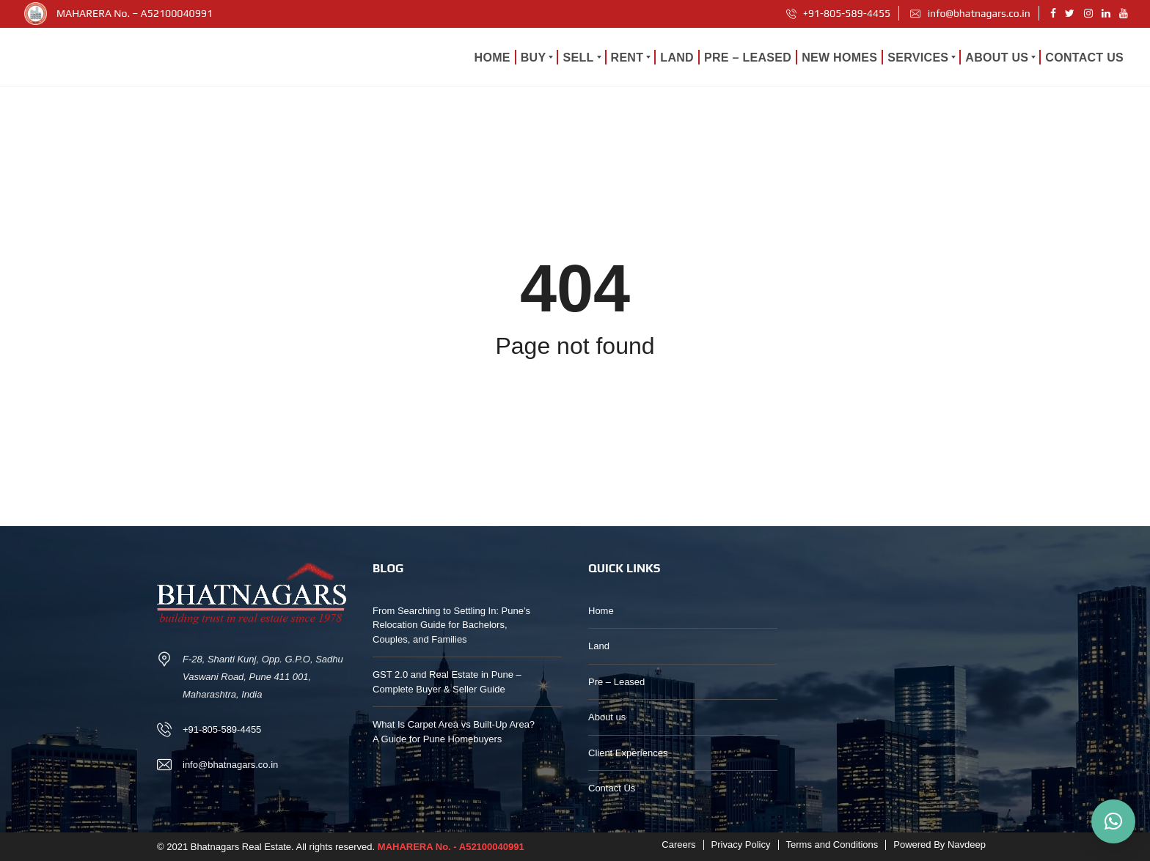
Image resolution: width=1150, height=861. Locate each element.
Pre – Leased (616, 681)
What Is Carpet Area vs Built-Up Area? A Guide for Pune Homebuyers (454, 731)
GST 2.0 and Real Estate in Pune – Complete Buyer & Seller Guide (447, 682)
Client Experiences (627, 752)
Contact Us (611, 788)
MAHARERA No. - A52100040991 (451, 846)
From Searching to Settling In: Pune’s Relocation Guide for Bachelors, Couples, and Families (451, 625)
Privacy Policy (741, 844)
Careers (678, 844)
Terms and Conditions (832, 844)
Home (601, 610)
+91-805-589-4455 (838, 13)
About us (607, 717)
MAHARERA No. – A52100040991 (134, 13)
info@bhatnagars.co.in (970, 13)
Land (598, 645)
